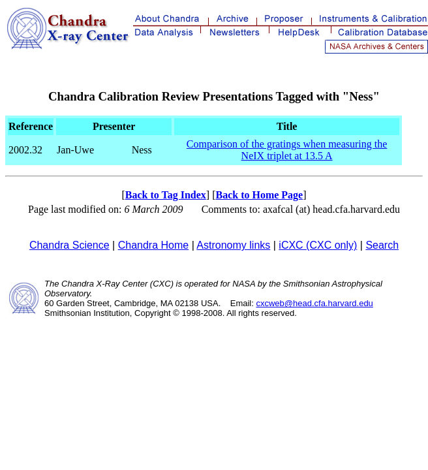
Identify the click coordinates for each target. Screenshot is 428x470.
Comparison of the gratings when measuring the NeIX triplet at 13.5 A (287, 149)
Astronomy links (233, 245)
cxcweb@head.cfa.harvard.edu (314, 303)
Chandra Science (69, 245)
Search (382, 245)
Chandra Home (153, 245)
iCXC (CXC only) (318, 245)
